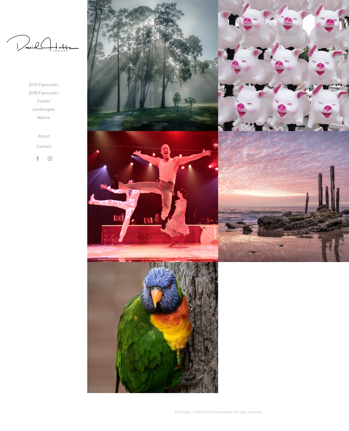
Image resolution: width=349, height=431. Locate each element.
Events (43, 101)
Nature (43, 117)
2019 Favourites (44, 93)
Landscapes (43, 109)
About (44, 136)
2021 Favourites (44, 85)
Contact (43, 146)
